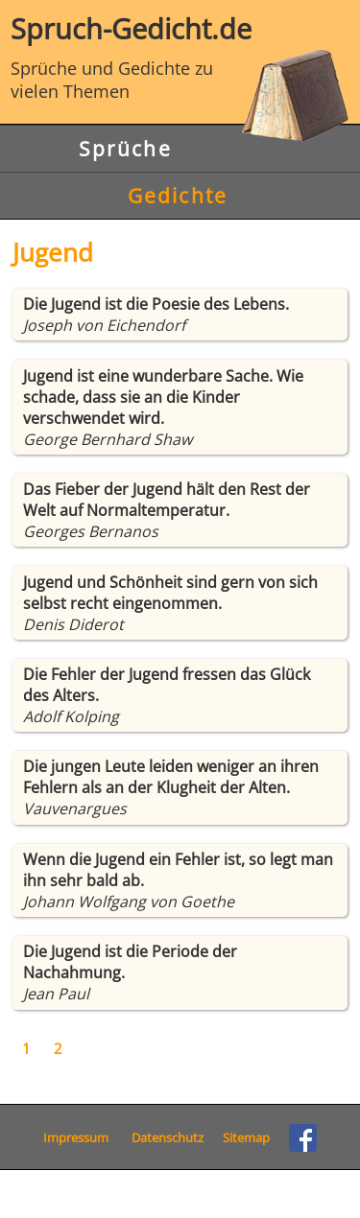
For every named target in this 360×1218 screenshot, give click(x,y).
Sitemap (246, 1137)
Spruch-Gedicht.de (180, 28)
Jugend (52, 252)
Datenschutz (168, 1137)
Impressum (75, 1137)
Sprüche (125, 148)
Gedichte (178, 195)
